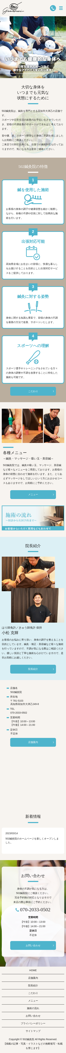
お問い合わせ (33, 945)
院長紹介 (33, 669)
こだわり (33, 391)
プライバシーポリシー (33, 1023)
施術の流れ (33, 1008)
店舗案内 (33, 742)
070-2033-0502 (18, 712)
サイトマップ (33, 1031)
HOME (33, 970)
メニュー (33, 494)
